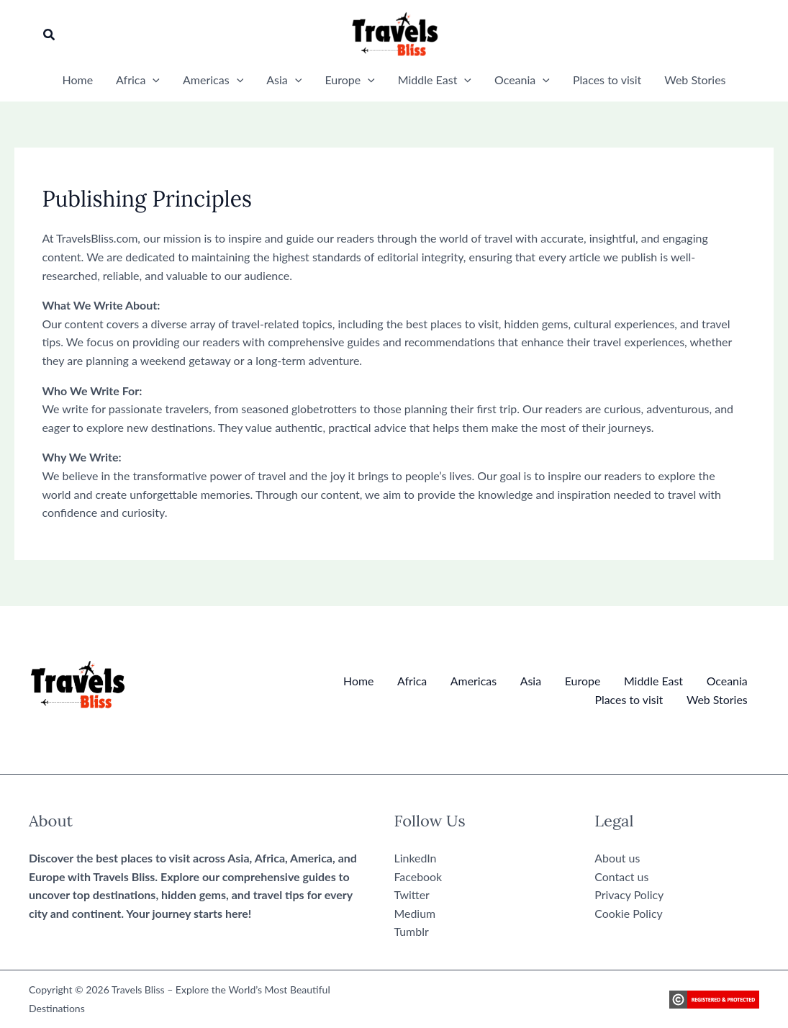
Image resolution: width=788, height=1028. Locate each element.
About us (617, 858)
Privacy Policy (629, 894)
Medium (415, 913)
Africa (413, 680)
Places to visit (628, 699)
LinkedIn (415, 858)
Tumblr (411, 932)
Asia (532, 680)
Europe (583, 680)
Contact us (621, 876)
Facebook (418, 876)
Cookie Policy (628, 913)
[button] (49, 35)
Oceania (727, 680)
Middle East (654, 680)
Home (360, 680)
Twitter (412, 894)
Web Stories (717, 699)
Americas (474, 680)
